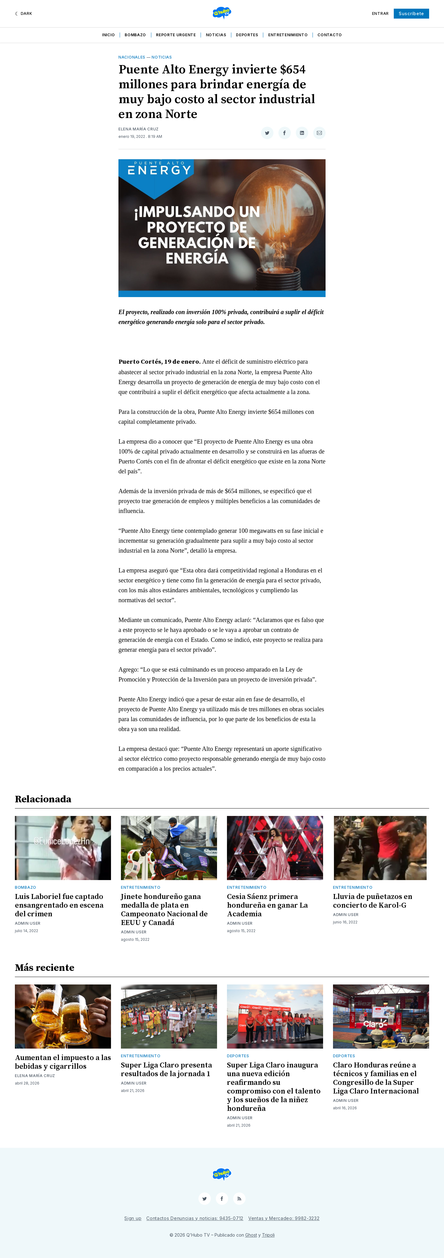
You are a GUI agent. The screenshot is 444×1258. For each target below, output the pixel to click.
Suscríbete (411, 13)
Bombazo (135, 35)
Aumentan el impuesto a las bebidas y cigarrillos (63, 1062)
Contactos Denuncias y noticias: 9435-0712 (194, 1218)
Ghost (251, 1235)
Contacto (329, 35)
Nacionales (131, 57)
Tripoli (268, 1235)
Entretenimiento (288, 35)
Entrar (380, 13)
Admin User (28, 923)
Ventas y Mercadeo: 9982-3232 (284, 1218)
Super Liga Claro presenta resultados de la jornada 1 (166, 1070)
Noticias (216, 35)
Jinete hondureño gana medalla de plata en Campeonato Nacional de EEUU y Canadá (164, 909)
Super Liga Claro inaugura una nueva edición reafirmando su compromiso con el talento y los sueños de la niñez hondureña (274, 1087)
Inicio (108, 35)
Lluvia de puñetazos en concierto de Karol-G (372, 901)
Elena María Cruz (138, 129)
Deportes (247, 35)
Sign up (132, 1218)
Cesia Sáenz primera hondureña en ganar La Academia (267, 905)
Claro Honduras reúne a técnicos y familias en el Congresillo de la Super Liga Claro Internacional (376, 1078)
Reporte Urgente (176, 35)
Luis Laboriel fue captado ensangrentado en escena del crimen (59, 905)
